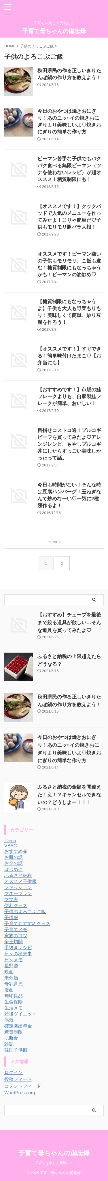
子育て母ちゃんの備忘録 (54, 31)
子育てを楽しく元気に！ (54, 1163)
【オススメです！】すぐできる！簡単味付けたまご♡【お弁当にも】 (69, 355)
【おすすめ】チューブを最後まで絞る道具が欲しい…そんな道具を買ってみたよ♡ (69, 622)
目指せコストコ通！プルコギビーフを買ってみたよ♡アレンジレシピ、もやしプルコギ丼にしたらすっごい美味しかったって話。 (69, 444)
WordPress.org (19, 1092)
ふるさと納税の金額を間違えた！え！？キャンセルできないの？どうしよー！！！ (69, 794)
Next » (54, 541)
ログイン (13, 1072)
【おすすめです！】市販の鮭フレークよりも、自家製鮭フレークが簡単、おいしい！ (69, 396)
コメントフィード (22, 1086)
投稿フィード (18, 1079)
